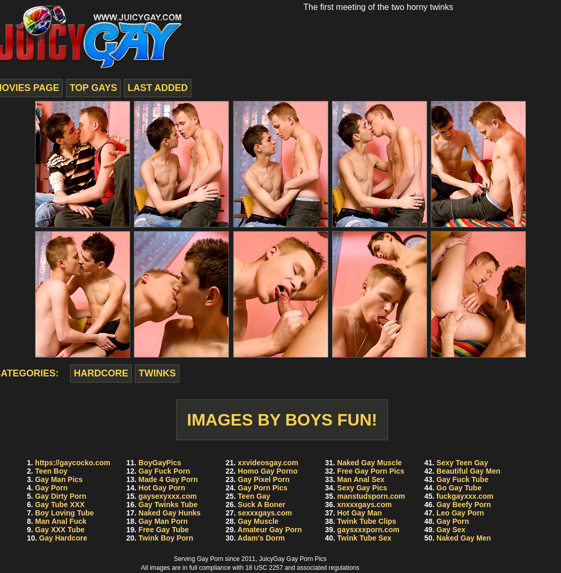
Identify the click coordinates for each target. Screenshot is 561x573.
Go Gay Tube (459, 488)
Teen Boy (51, 471)
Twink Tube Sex (364, 538)
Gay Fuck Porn (164, 471)
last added (158, 88)
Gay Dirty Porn (60, 496)
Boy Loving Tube (64, 513)
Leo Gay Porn (460, 513)
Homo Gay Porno (267, 471)
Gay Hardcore (63, 538)
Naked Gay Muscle (369, 463)
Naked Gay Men (464, 538)
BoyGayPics (160, 463)
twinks (157, 373)
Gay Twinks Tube (168, 504)
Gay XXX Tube (60, 529)
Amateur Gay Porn (269, 529)
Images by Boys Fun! (282, 419)
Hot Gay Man (359, 513)
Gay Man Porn (163, 521)
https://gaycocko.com (72, 463)
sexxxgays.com (265, 513)
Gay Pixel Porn (264, 479)
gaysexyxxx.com (168, 496)
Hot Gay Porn (162, 488)
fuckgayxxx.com (465, 496)
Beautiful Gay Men (468, 471)
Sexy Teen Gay (462, 463)
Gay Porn (51, 488)
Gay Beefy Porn (464, 504)
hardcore (101, 373)
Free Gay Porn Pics (370, 471)
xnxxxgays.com (364, 504)
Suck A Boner (261, 504)
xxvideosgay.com (268, 463)
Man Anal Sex (361, 479)
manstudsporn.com (371, 496)
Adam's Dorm (260, 538)
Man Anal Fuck (60, 521)
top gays (93, 88)
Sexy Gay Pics (362, 488)
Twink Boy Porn (166, 538)
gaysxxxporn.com (368, 529)
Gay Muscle (258, 521)
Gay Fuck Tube (462, 479)
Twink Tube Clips (366, 521)
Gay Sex (451, 529)
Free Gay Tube (164, 529)
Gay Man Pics (59, 479)
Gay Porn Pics (263, 488)
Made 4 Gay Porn (168, 479)
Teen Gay (254, 496)
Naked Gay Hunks (170, 513)
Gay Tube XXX (60, 504)
